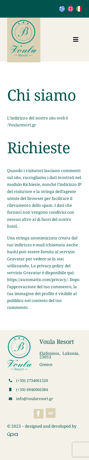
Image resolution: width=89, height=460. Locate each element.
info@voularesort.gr (34, 398)
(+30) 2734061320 (32, 380)
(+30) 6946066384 (32, 389)
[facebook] (38, 414)
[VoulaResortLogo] (24, 22)
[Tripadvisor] (51, 413)
